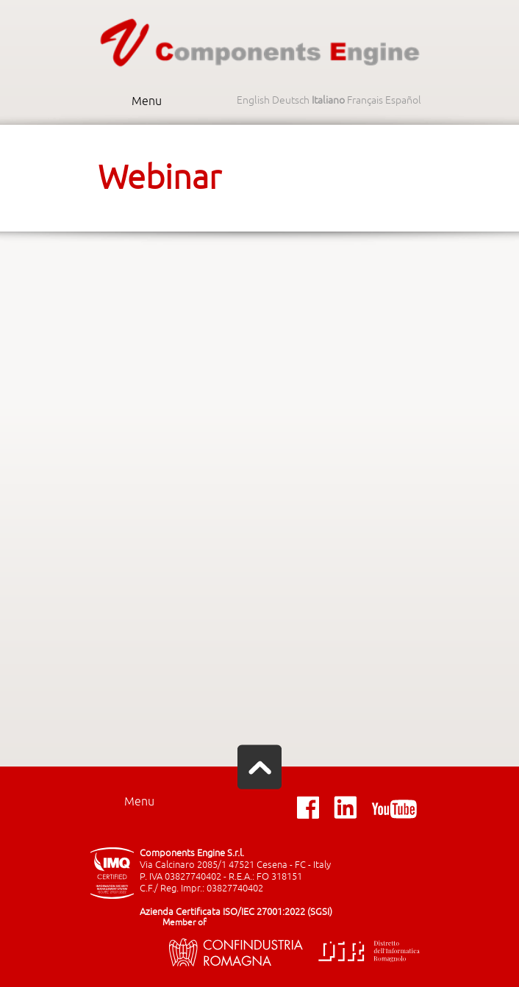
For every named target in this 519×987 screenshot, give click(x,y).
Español (403, 100)
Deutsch (290, 100)
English (253, 100)
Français (365, 100)
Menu (147, 101)
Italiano (328, 100)
